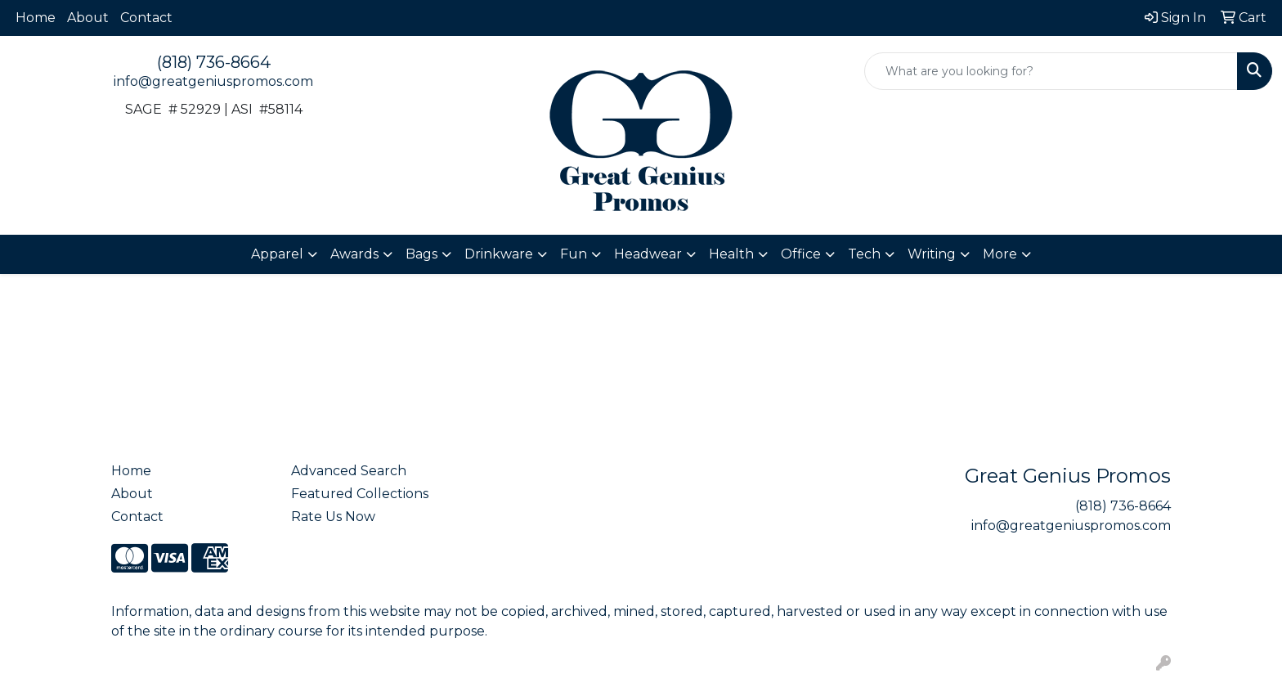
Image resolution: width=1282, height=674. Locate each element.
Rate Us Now (333, 516)
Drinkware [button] (498, 254)
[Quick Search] (1051, 71)
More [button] (1000, 254)
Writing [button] (932, 254)
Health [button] (731, 254)
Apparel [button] (277, 254)
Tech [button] (864, 254)
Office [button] (801, 254)
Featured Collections (359, 493)
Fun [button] (573, 254)
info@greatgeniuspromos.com (213, 81)
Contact (146, 17)
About (88, 17)
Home (36, 17)
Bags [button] (421, 254)
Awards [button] (354, 254)
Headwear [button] (648, 254)
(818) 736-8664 (214, 62)
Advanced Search (348, 471)
